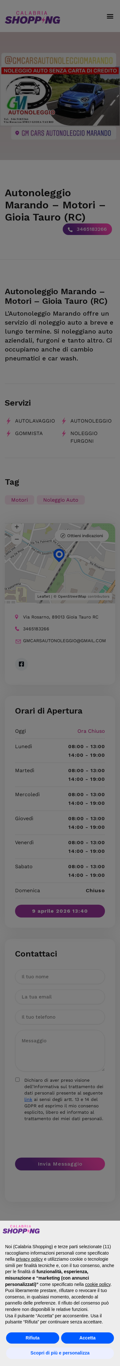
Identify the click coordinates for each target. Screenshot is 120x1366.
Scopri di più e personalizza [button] (59, 1352)
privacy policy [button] (29, 1259)
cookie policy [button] (97, 1284)
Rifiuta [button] (33, 1337)
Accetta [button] (87, 1337)
